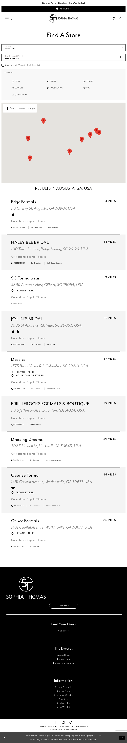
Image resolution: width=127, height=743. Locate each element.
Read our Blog (63, 703)
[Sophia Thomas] (63, 18)
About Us (63, 699)
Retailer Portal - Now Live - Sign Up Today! (63, 2)
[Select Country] (63, 47)
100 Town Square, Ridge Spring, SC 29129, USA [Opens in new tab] (49, 249)
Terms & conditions (48, 727)
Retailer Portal (63, 691)
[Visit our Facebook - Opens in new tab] (56, 722)
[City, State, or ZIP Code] (63, 57)
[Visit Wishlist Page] (121, 18)
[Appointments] (63, 9)
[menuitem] (7, 18)
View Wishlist (63, 707)
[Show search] (13, 18)
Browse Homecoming (63, 663)
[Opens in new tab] (36, 227)
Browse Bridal (63, 655)
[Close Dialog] (4, 738)
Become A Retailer (63, 687)
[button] (7, 18)
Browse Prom (63, 659)
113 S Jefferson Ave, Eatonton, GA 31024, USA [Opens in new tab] (48, 410)
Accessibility (82, 727)
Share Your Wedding (63, 695)
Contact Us (63, 605)
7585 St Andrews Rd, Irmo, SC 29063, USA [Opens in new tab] (46, 325)
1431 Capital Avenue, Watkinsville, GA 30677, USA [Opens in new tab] (51, 482)
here (94, 739)
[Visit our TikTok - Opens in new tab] (71, 722)
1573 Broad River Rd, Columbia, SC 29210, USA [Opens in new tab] (49, 366)
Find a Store (63, 630)
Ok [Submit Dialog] (122, 737)
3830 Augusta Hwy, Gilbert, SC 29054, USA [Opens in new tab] (47, 284)
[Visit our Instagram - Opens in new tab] (63, 722)
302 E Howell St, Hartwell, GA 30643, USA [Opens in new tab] (46, 446)
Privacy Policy (66, 727)
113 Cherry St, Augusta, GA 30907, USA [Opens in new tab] (43, 208)
